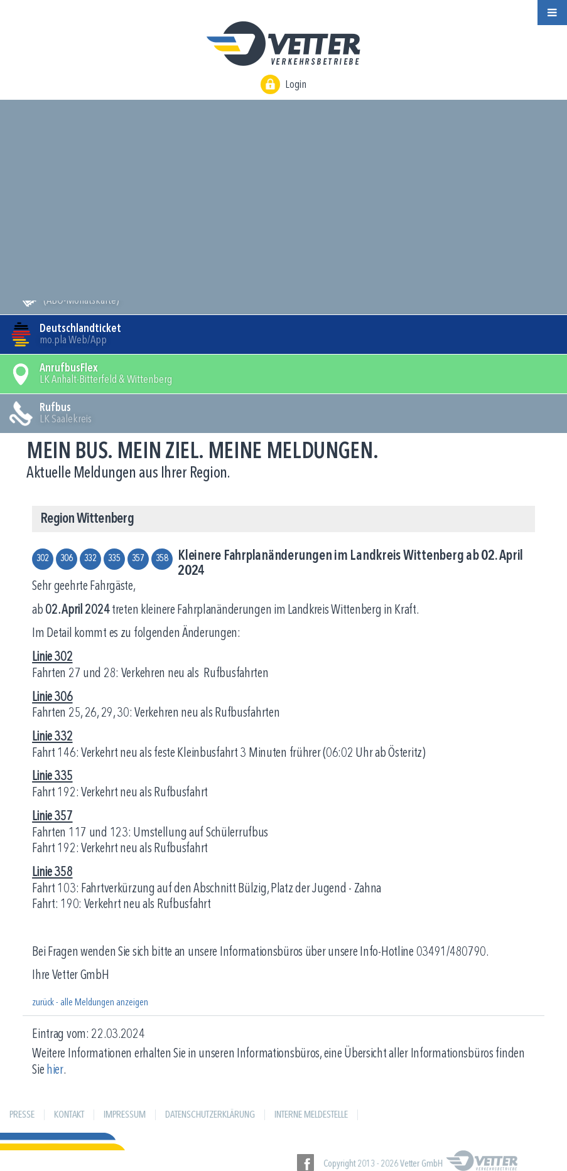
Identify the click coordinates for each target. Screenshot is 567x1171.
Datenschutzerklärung (210, 1115)
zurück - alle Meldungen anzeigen (90, 1003)
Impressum (125, 1115)
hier (54, 1070)
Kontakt (69, 1115)
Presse (22, 1115)
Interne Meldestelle (311, 1115)
